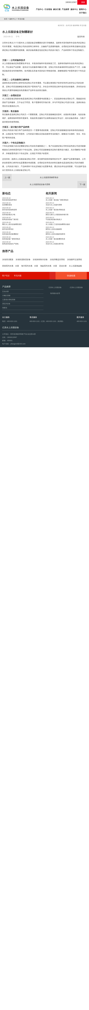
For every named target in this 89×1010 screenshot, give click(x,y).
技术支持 (69, 25)
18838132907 (70, 2)
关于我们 (82, 13)
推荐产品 (7, 304)
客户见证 (6, 919)
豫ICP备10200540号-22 (48, 1002)
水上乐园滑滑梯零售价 (30, 230)
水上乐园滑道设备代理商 (58, 237)
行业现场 (48, 9)
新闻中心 (82, 9)
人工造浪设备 (24, 1007)
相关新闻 (51, 246)
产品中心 (40, 9)
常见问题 (22, 19)
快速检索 (74, 919)
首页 (6, 19)
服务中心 (74, 9)
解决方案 (57, 9)
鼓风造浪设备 (13, 1007)
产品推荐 (65, 9)
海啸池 (5, 1007)
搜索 (82, 2)
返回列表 (81, 37)
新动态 (6, 246)
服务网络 (76, 25)
